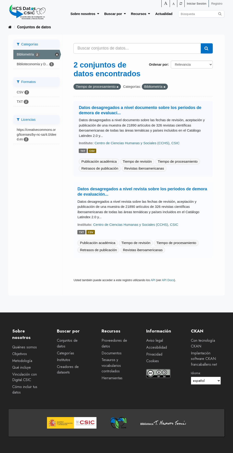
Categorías (65, 353)
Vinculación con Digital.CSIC (24, 377)
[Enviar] (220, 13)
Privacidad (154, 354)
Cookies (152, 361)
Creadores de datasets (68, 369)
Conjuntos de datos (34, 27)
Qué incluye (21, 367)
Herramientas (112, 378)
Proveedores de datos (114, 343)
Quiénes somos (24, 347)
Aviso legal (154, 340)
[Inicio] (10, 27)
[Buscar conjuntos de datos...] (137, 48)
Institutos (63, 359)
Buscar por (115, 14)
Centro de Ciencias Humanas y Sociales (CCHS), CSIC (137, 143)
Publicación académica (98, 161)
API (153, 280)
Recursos (140, 14)
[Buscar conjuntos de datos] (201, 14)
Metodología (22, 360)
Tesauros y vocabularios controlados (111, 365)
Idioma (195, 373)
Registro (216, 3)
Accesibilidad (156, 347)
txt (82, 151)
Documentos (112, 353)
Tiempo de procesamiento (178, 161)
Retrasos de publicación (99, 168)
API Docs (168, 280)
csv (92, 151)
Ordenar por (158, 64)
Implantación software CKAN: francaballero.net (204, 358)
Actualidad (163, 14)
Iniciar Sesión (197, 3)
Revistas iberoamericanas (144, 168)
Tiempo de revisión (137, 161)
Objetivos (19, 353)
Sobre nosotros (84, 14)
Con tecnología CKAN (203, 343)
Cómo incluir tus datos (24, 389)
